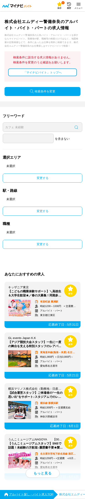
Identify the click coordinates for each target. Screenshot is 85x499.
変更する (43, 178)
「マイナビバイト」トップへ (42, 72)
